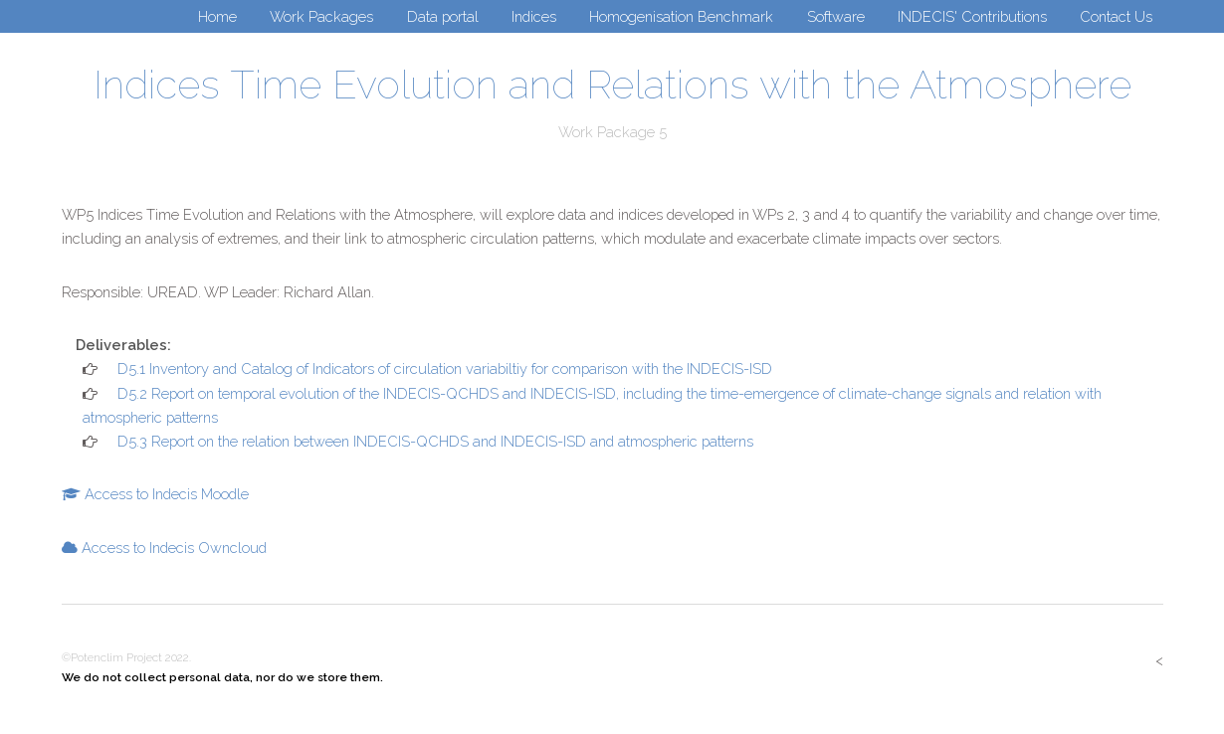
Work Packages (321, 16)
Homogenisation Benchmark (681, 16)
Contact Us (1116, 16)
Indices (533, 16)
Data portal (443, 16)
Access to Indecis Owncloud (172, 547)
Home (217, 16)
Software (836, 16)
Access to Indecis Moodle (165, 493)
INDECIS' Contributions (972, 16)
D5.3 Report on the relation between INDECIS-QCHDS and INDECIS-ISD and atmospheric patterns (433, 441)
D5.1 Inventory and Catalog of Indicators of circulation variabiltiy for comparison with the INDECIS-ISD (442, 368)
